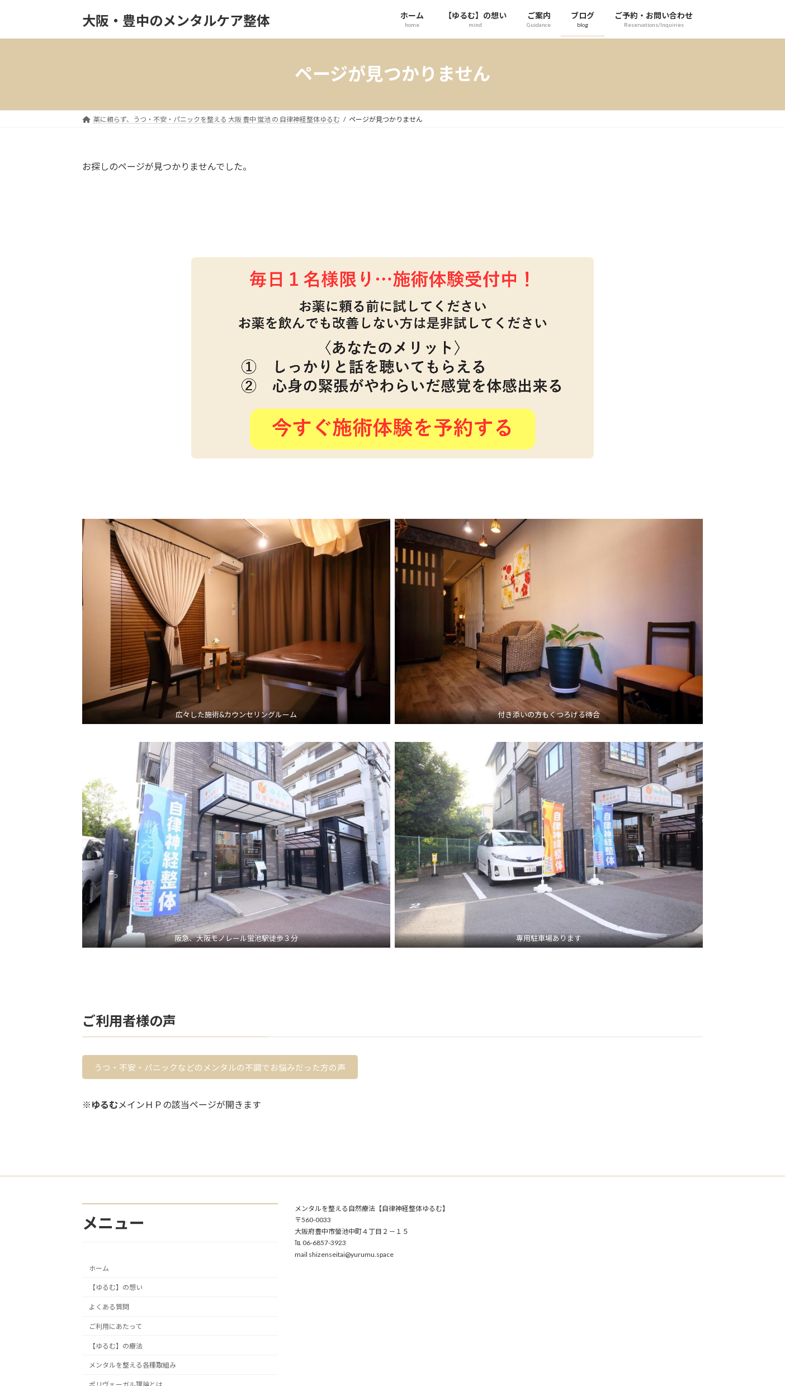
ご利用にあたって (115, 1329)
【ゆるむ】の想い (116, 1290)
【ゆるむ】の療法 (116, 1348)
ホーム (99, 1270)
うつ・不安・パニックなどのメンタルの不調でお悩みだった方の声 (229, 1068)
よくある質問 (109, 1309)
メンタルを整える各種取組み (132, 1368)
